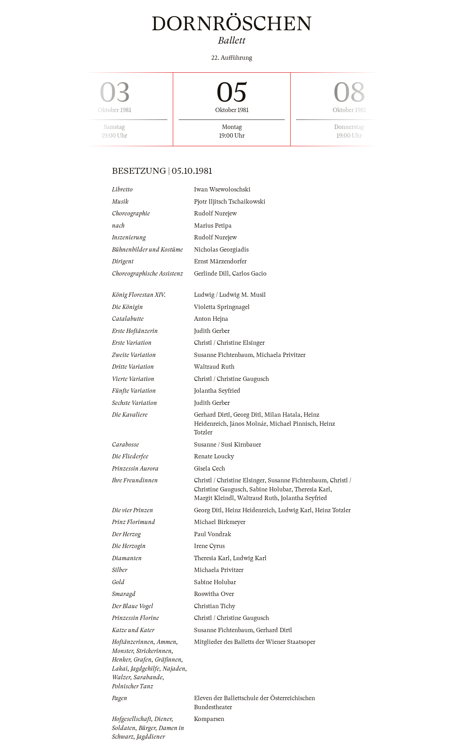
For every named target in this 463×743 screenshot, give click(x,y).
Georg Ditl (247, 414)
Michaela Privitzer (281, 355)
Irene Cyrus (209, 546)
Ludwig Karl (295, 510)
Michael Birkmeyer (219, 522)
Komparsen (209, 719)
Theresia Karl (312, 489)
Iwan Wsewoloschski (222, 189)
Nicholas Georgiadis (221, 249)
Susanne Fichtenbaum (223, 355)
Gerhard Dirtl (212, 414)
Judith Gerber (212, 331)
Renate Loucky (214, 456)
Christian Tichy (214, 606)
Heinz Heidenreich (250, 510)
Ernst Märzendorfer (220, 261)
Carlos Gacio (249, 273)
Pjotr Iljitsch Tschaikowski (229, 201)
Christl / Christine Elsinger (229, 342)
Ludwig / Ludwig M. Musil (230, 294)
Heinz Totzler (333, 510)
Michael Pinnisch (292, 423)
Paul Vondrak (212, 534)
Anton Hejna (211, 318)
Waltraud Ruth (214, 366)
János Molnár (248, 423)
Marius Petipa (213, 225)
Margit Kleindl (214, 498)
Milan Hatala (282, 414)
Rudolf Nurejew (215, 213)
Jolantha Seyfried (217, 390)
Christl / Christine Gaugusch (231, 379)
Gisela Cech (209, 468)
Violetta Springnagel (222, 307)
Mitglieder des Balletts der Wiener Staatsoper (254, 642)
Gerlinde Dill (211, 273)
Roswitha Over (214, 594)
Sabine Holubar (270, 489)
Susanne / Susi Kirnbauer (227, 444)
